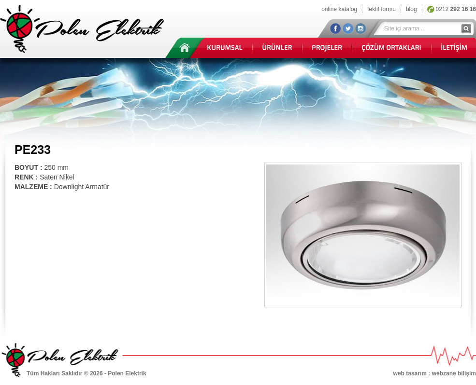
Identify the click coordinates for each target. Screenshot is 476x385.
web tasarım (410, 373)
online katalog (339, 9)
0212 (456, 9)
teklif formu (381, 9)
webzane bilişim (454, 373)
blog (411, 9)
